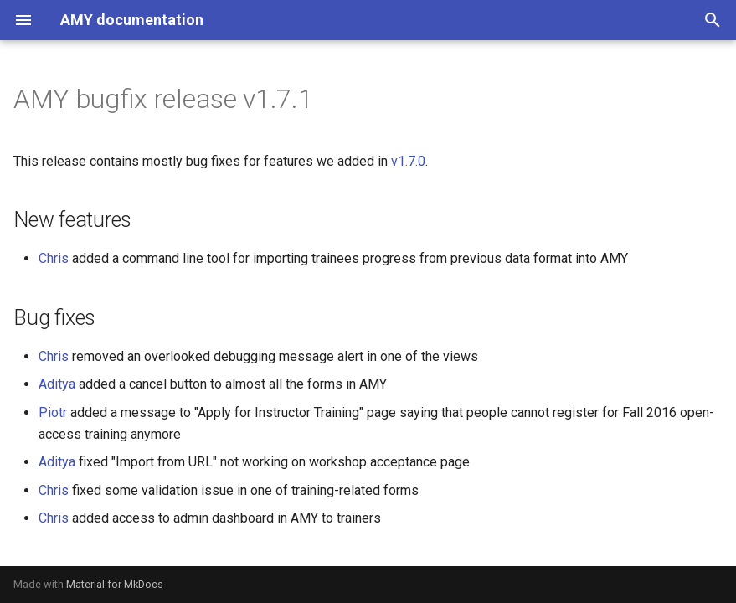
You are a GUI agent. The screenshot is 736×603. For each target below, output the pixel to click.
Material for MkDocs (114, 584)
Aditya (57, 384)
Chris (54, 258)
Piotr (53, 412)
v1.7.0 (408, 161)
